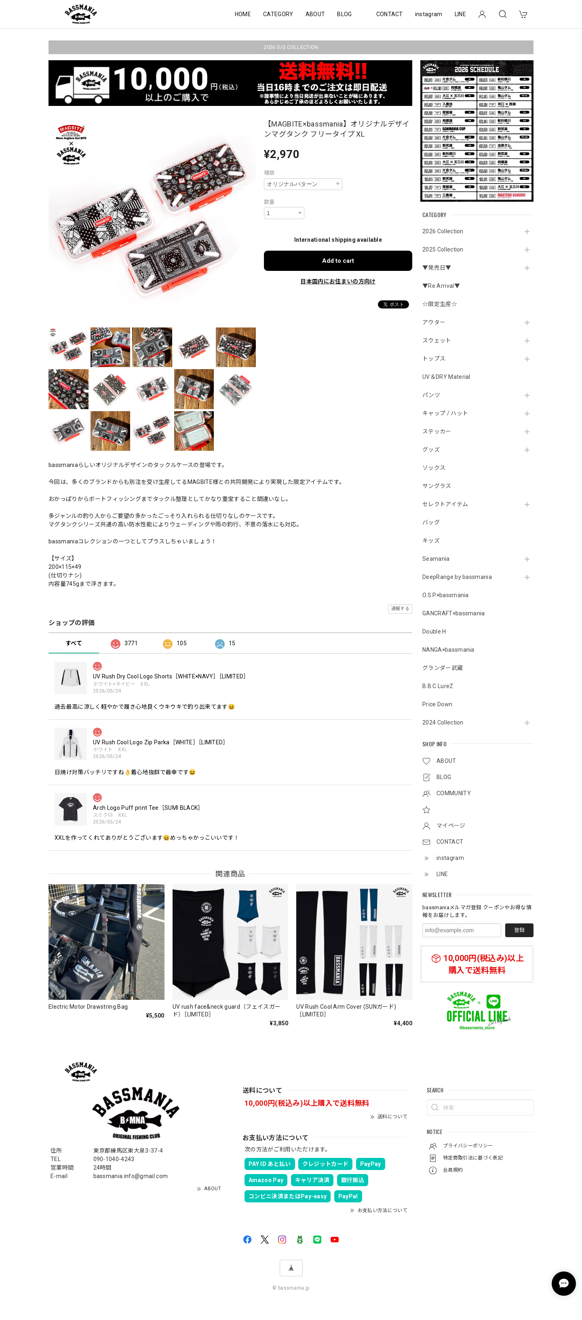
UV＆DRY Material (446, 377)
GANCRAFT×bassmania (453, 613)
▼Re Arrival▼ (441, 286)
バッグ (431, 522)
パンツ (431, 395)
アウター (433, 322)
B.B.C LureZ (437, 686)
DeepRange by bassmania (457, 577)
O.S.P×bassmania (445, 595)
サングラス (436, 486)
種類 (269, 173)
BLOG (344, 14)
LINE (460, 14)
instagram (429, 14)
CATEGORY (278, 14)
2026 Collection (443, 231)
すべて (73, 643)
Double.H (434, 631)
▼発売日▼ (436, 267)
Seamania (436, 558)
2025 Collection (443, 249)
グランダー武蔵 (442, 668)
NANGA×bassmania (448, 649)
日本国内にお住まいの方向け (337, 281)
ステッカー (436, 431)
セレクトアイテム (445, 504)
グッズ (431, 449)
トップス (433, 358)
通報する (400, 608)
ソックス (433, 468)
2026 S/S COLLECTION (291, 47)
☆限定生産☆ (439, 304)
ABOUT (315, 14)
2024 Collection (443, 722)
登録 (519, 930)
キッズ (431, 540)
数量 (269, 202)
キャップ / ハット (445, 413)
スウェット (436, 340)
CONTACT (389, 14)
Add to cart (338, 260)
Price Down (437, 704)
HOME (243, 14)
